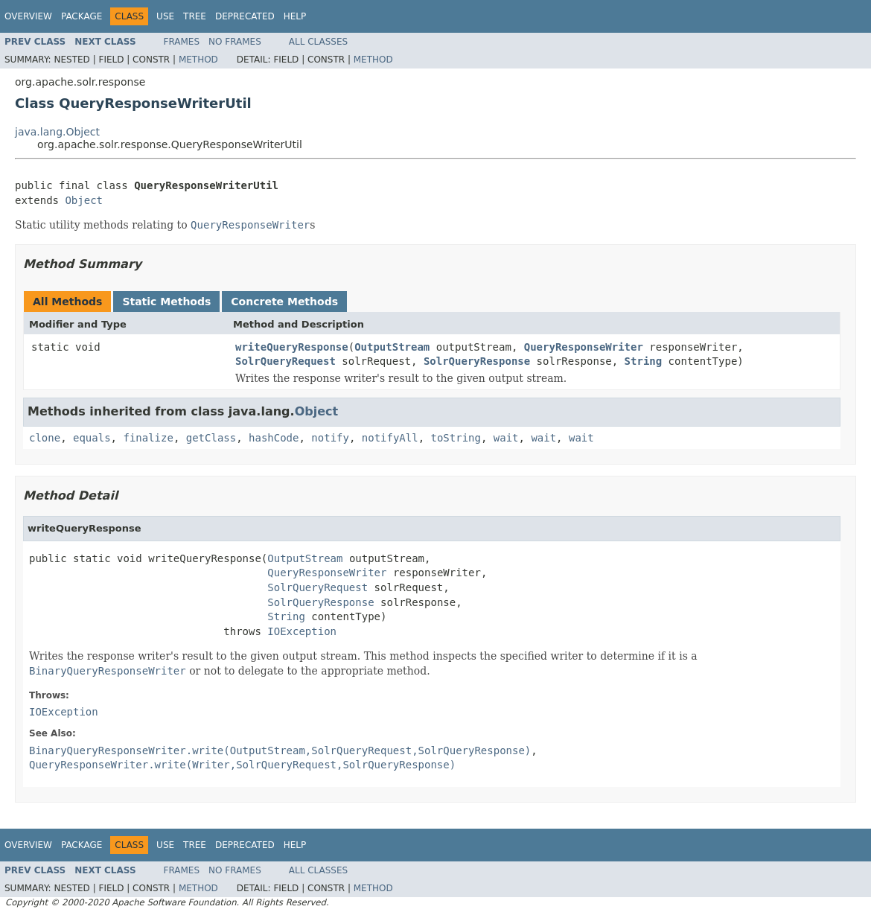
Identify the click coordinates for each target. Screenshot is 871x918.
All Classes (318, 41)
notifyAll (390, 438)
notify (330, 438)
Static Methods (166, 301)
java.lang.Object (57, 132)
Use (165, 16)
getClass (211, 438)
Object (84, 200)
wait (506, 438)
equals (92, 438)
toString (456, 438)
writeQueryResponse (291, 347)
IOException (301, 631)
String (644, 361)
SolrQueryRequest (285, 361)
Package (81, 16)
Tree (194, 16)
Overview (28, 16)
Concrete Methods (284, 301)
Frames (182, 41)
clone (44, 438)
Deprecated (245, 16)
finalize (148, 438)
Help (295, 16)
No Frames (234, 41)
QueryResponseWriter (583, 347)
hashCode (274, 438)
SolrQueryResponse (477, 361)
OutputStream (392, 347)
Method (198, 59)
